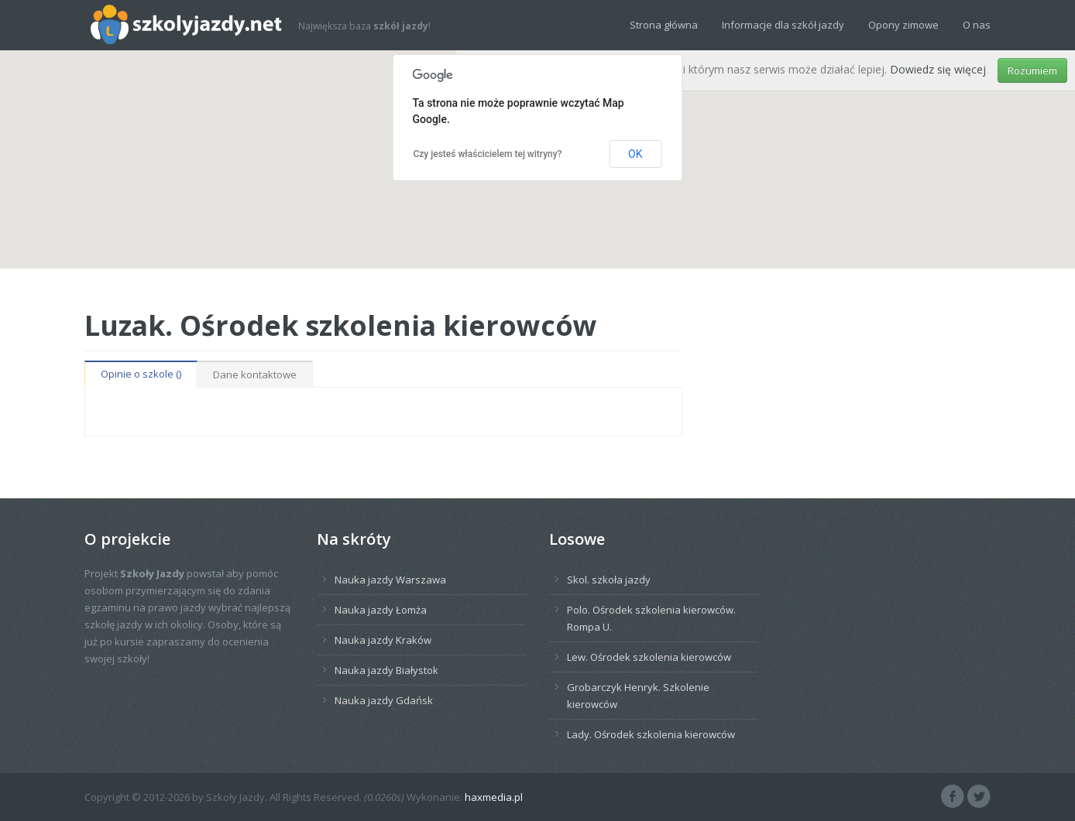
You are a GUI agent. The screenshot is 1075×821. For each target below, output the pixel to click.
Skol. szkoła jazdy (609, 580)
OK (635, 154)
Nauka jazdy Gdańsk (384, 700)
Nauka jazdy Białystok (386, 670)
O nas (977, 25)
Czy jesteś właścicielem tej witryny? (488, 154)
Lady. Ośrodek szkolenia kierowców (651, 734)
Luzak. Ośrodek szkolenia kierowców (340, 325)
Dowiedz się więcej (938, 69)
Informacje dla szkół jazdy (783, 25)
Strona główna (664, 25)
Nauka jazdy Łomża (381, 610)
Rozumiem (1032, 70)
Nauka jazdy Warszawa (390, 580)
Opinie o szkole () (141, 374)
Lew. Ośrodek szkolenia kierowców (649, 657)
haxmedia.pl (494, 797)
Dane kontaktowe (255, 374)
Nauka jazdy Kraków (383, 640)
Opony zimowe (903, 25)
